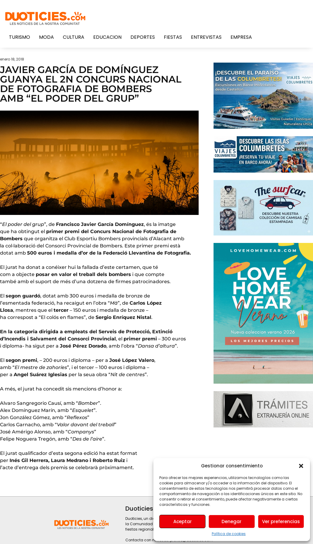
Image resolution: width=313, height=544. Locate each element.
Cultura (73, 37)
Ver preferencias (281, 521)
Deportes (142, 37)
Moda (46, 37)
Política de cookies (229, 533)
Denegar (232, 521)
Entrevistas (206, 37)
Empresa (241, 37)
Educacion (107, 37)
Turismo (19, 37)
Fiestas (173, 37)
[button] (301, 466)
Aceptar (182, 521)
